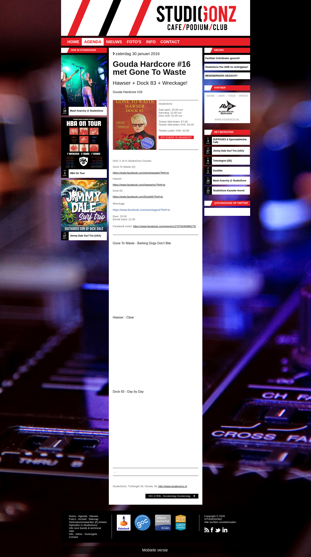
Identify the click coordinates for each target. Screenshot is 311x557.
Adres (78, 534)
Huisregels (91, 534)
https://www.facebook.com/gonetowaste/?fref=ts (141, 172)
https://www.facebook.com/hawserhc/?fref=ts (139, 184)
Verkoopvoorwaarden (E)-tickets (88, 522)
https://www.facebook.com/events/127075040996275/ (164, 226)
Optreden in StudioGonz (83, 525)
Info (151, 42)
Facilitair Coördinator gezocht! (222, 58)
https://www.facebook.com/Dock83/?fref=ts (138, 196)
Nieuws (114, 42)
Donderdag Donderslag (176, 496)
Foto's (134, 42)
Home (73, 42)
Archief (82, 519)
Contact (169, 42)
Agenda (92, 42)
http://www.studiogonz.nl (172, 486)
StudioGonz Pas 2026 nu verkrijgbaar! (226, 67)
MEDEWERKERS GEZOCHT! (221, 75)
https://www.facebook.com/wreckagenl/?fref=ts (141, 209)
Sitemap (93, 519)
